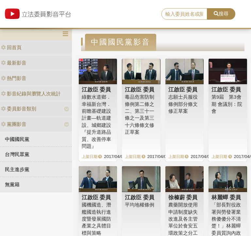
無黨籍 (12, 184)
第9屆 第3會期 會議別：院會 (226, 104)
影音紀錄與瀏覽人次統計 (31, 93)
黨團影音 (13, 124)
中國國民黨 (17, 139)
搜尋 (221, 13)
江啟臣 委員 (96, 89)
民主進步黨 (17, 169)
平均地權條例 (139, 204)
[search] (184, 14)
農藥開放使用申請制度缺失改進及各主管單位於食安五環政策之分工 (183, 219)
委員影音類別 (18, 108)
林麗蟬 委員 (226, 197)
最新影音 (13, 63)
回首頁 (11, 47)
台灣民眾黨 (17, 154)
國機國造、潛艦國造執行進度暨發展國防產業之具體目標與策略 (96, 219)
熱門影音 (13, 78)
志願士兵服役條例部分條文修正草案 (183, 104)
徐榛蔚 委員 (183, 197)
